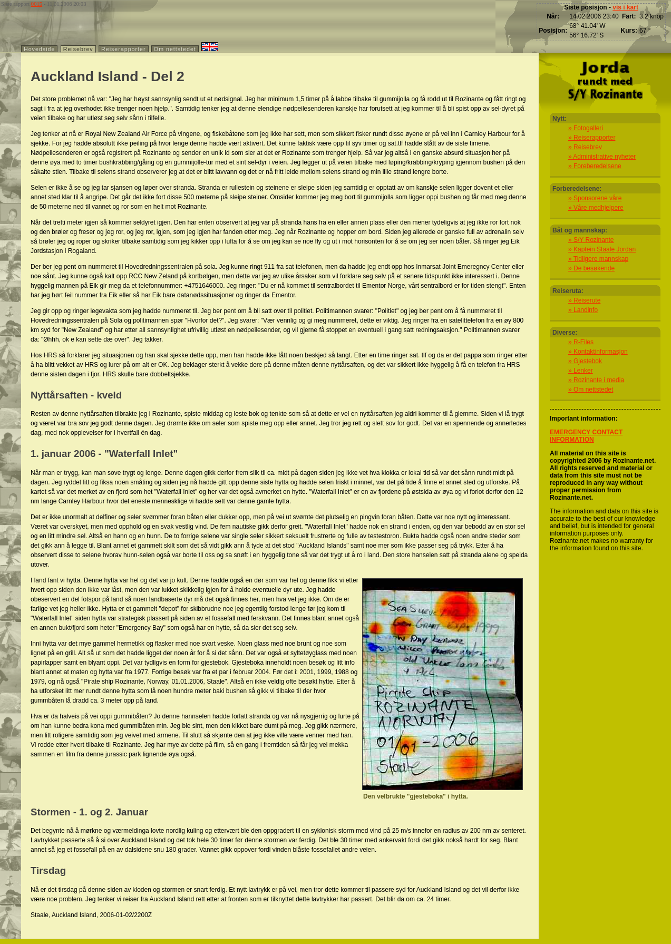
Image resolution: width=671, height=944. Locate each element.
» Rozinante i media (596, 380)
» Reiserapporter (591, 137)
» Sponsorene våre (594, 198)
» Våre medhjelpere (596, 207)
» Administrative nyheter (602, 156)
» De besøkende (591, 268)
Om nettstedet (175, 49)
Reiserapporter (123, 49)
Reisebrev (78, 49)
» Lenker (580, 370)
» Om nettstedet (590, 389)
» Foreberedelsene (594, 166)
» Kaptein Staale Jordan (602, 249)
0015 (36, 4)
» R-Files (581, 342)
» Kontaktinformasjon (598, 351)
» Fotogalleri (585, 128)
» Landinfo (583, 310)
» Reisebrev (585, 147)
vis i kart (625, 7)
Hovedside (39, 49)
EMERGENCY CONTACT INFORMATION (586, 436)
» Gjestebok (585, 361)
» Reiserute (584, 300)
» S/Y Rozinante (591, 240)
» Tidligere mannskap (598, 258)
